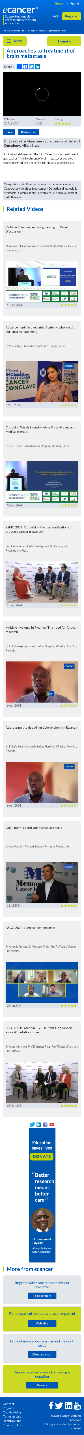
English (60, 3)
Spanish (75, 3)
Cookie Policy (12, 1412)
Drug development (65, 193)
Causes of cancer (61, 184)
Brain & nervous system (33, 184)
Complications (27, 193)
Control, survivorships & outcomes (25, 188)
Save (9, 132)
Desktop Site (12, 1421)
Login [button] (56, 16)
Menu (14, 41)
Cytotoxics (44, 193)
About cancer (42, 1354)
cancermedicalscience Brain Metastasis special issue (40, 162)
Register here (42, 1295)
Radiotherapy (12, 197)
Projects (9, 1408)
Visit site (42, 1323)
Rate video (28, 132)
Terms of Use (12, 1416)
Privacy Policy (12, 1425)
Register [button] (71, 16)
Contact (8, 1404)
